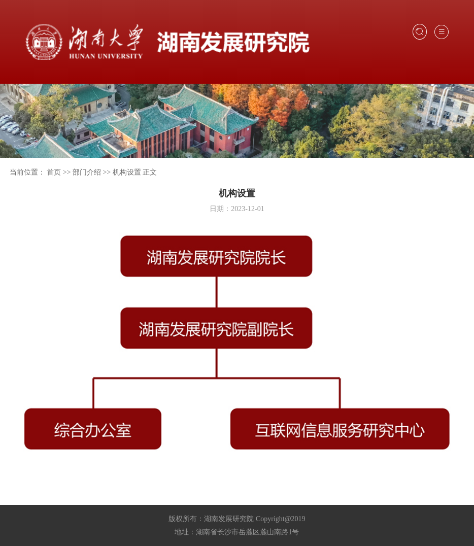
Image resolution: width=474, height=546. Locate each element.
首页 (54, 172)
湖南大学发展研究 (167, 42)
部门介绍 (87, 172)
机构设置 (127, 172)
